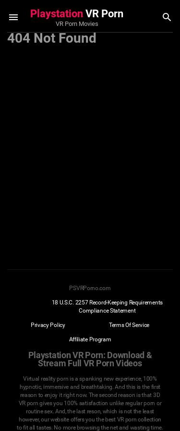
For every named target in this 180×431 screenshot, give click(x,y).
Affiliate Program (90, 339)
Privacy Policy (48, 325)
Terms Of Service (129, 325)
